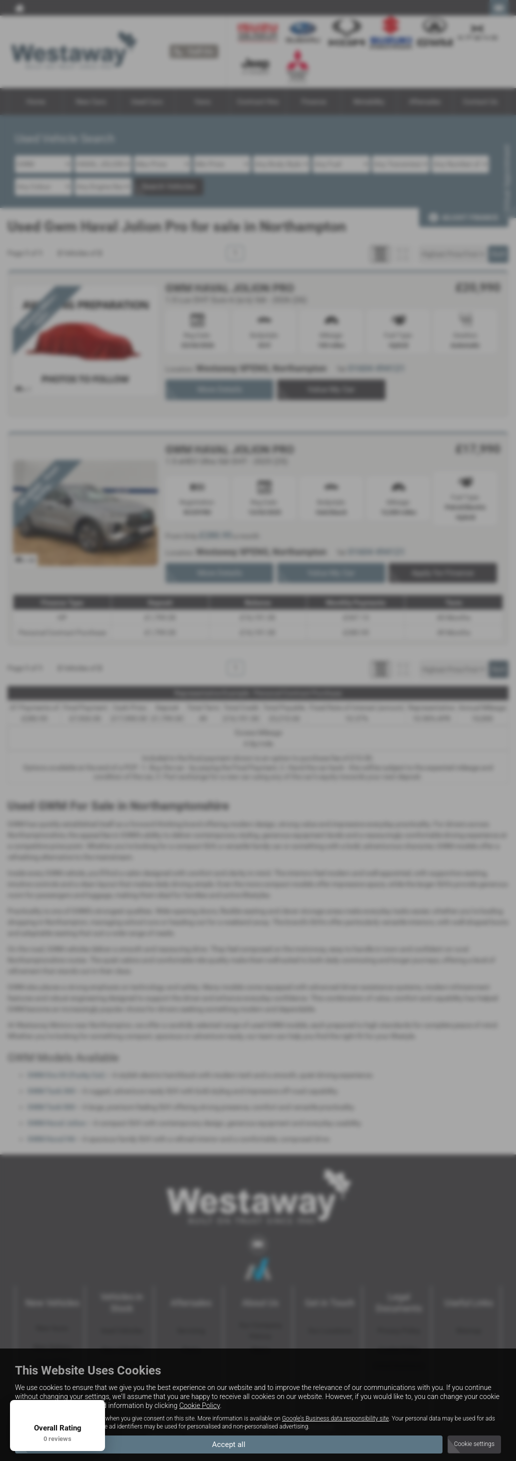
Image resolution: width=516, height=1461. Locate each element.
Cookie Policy (199, 1405)
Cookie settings (474, 1444)
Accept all (229, 1443)
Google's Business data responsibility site (335, 1418)
